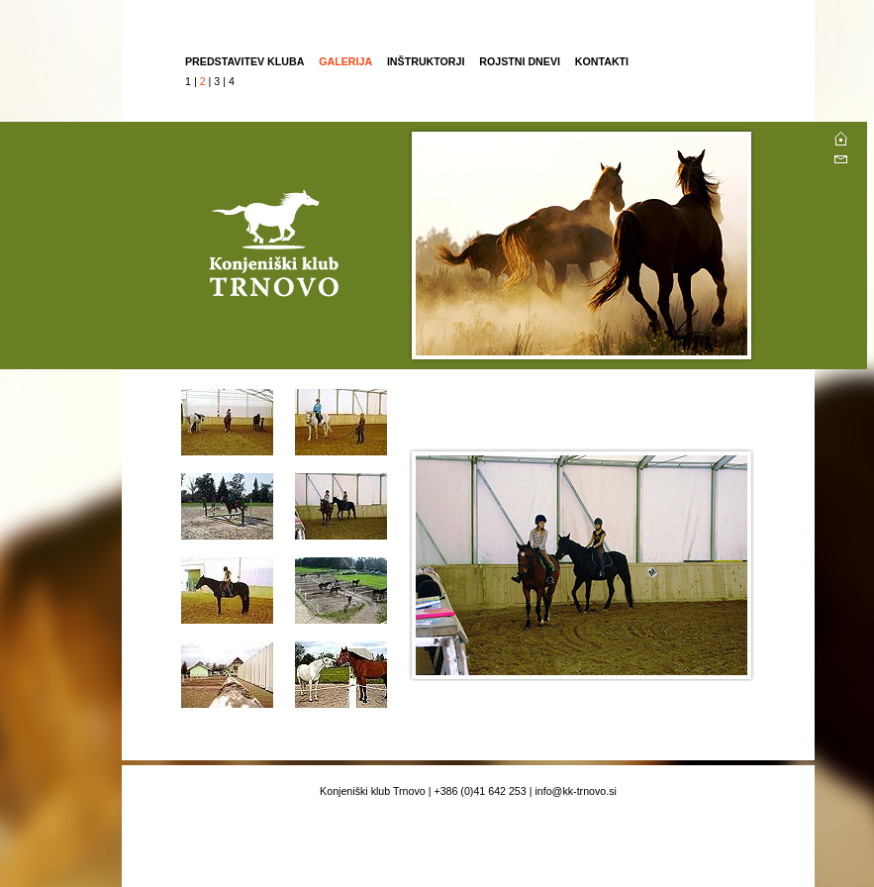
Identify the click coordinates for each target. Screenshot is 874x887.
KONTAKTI (602, 61)
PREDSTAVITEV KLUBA (244, 61)
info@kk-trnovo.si (575, 791)
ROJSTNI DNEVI (521, 61)
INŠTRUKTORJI (426, 61)
